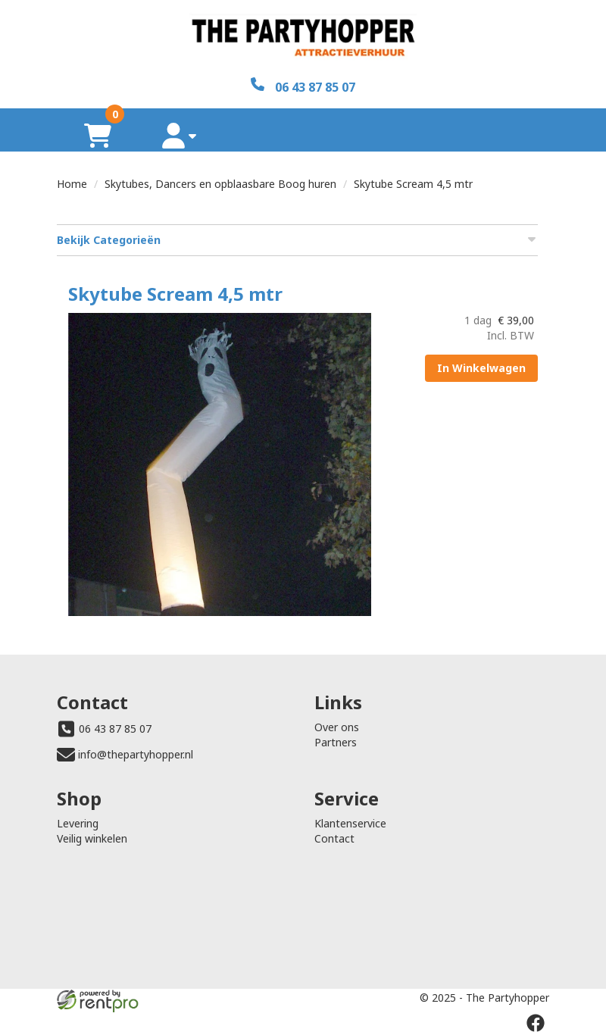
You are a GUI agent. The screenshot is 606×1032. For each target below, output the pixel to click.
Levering (77, 823)
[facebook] (535, 1023)
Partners (335, 742)
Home (72, 184)
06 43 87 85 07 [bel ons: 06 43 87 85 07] (115, 728)
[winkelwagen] (97, 135)
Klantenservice (350, 823)
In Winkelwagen (481, 368)
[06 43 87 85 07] (303, 86)
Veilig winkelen (92, 838)
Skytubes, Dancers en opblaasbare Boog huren (220, 184)
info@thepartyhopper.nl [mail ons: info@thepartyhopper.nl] (135, 754)
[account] (179, 135)
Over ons (336, 727)
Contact (334, 838)
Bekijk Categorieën (297, 240)
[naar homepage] (303, 38)
